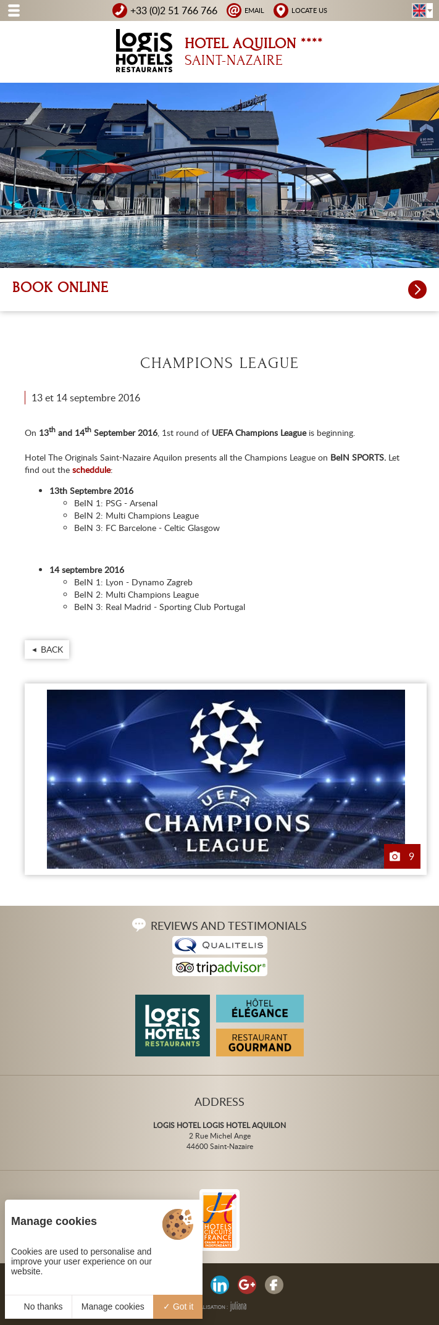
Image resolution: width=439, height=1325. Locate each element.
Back (52, 649)
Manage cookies (113, 1306)
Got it (178, 1306)
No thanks (38, 1306)
